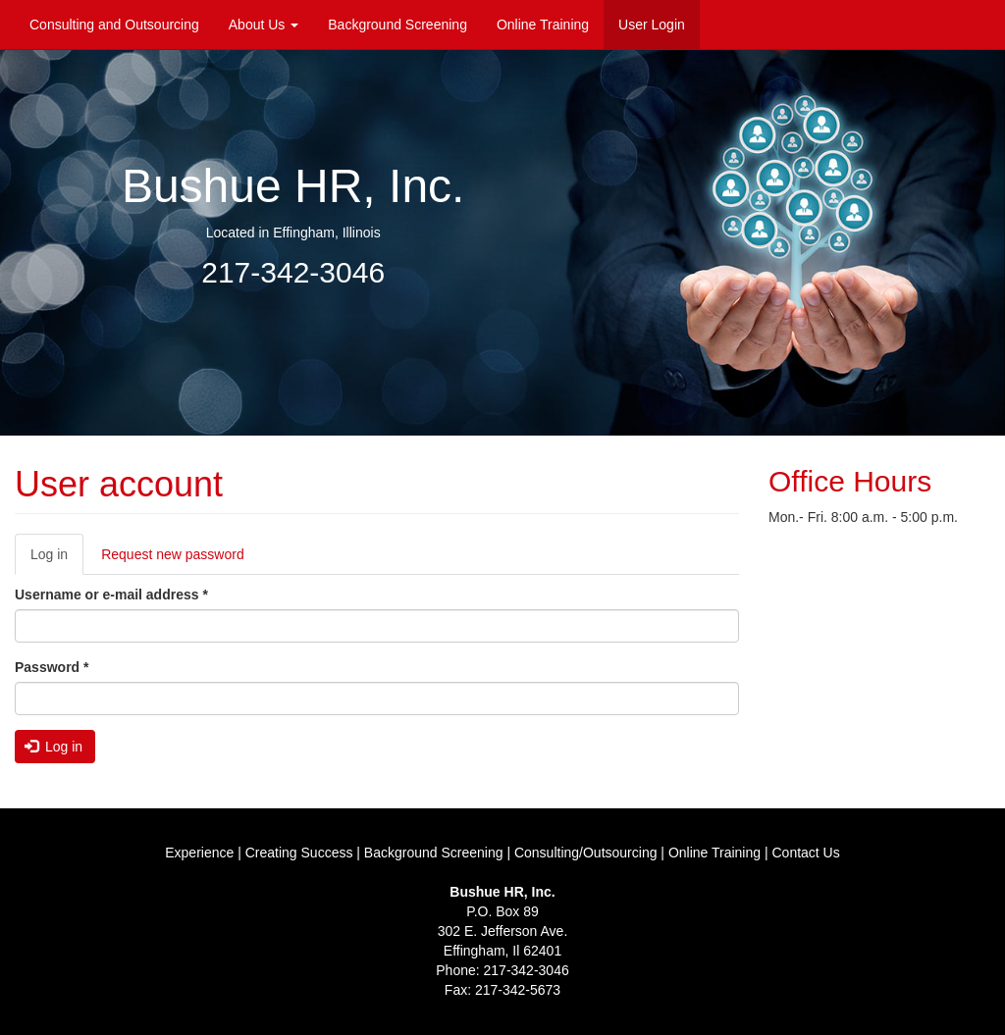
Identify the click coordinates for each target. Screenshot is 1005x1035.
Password (51, 667)
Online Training (543, 24)
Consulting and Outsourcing (114, 24)
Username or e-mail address (111, 594)
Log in (56, 559)
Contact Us (805, 852)
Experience (199, 852)
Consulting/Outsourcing (586, 852)
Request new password (172, 554)
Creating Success (299, 852)
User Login (651, 24)
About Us (263, 24)
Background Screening (397, 24)
